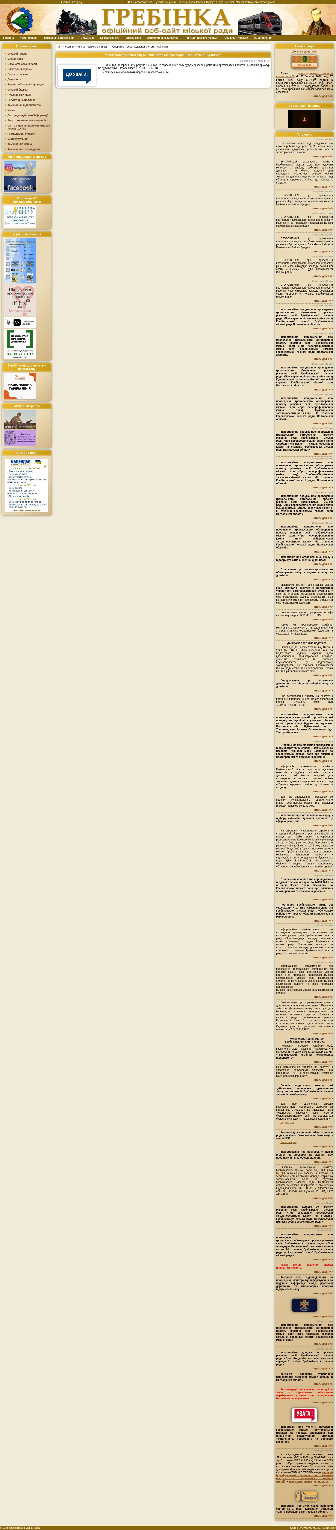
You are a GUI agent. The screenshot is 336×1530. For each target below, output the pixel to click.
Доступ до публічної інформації (28, 115)
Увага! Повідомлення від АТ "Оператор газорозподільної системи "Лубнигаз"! (124, 46)
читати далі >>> (323, 96)
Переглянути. (288, 1142)
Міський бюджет (18, 89)
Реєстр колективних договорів (27, 120)
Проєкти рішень (18, 74)
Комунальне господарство (24, 149)
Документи (14, 79)
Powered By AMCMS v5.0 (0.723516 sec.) (312, 1527)
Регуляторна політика (21, 99)
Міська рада (15, 58)
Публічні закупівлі (19, 94)
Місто (11, 110)
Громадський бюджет (21, 133)
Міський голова (17, 53)
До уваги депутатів (304, 51)
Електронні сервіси (20, 69)
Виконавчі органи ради (22, 64)
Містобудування (18, 138)
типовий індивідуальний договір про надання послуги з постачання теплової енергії (304, 1477)
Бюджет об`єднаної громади (26, 84)
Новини (69, 46)
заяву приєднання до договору (308, 1481)
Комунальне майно (20, 144)
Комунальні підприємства (24, 105)
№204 (280, 1173)
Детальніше (287, 1122)
